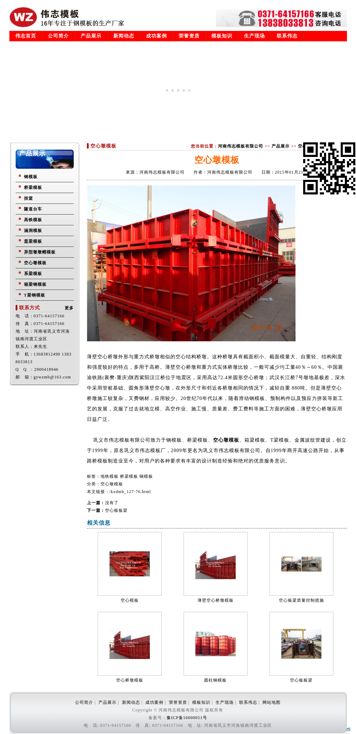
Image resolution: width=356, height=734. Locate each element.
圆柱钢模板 (215, 680)
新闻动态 (123, 36)
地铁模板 (109, 476)
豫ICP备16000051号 (187, 717)
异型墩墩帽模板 (40, 252)
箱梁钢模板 (35, 284)
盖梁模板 (33, 241)
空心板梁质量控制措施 (301, 600)
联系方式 (29, 307)
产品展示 (91, 36)
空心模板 (130, 600)
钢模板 (31, 176)
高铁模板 (33, 219)
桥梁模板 (33, 187)
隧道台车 (33, 209)
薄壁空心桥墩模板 (215, 600)
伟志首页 (25, 36)
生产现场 (254, 36)
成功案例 (156, 36)
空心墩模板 (35, 262)
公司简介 (58, 36)
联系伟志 (287, 36)
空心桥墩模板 (129, 680)
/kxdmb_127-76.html (130, 491)
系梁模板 (33, 273)
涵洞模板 (33, 230)
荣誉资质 (189, 36)
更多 (69, 308)
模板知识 (221, 36)
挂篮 (28, 198)
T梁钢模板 (34, 295)
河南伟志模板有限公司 (240, 146)
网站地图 (271, 702)
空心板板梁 (116, 510)
